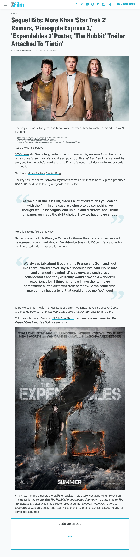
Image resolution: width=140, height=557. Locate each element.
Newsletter (126, 4)
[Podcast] (110, 4)
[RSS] (103, 5)
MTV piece (105, 180)
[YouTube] (87, 5)
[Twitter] (81, 5)
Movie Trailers (36, 173)
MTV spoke (22, 154)
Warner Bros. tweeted (37, 495)
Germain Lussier (22, 50)
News (14, 14)
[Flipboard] (98, 5)
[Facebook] (76, 5)
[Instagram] (92, 5)
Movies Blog (53, 173)
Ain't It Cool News (63, 318)
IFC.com (96, 242)
